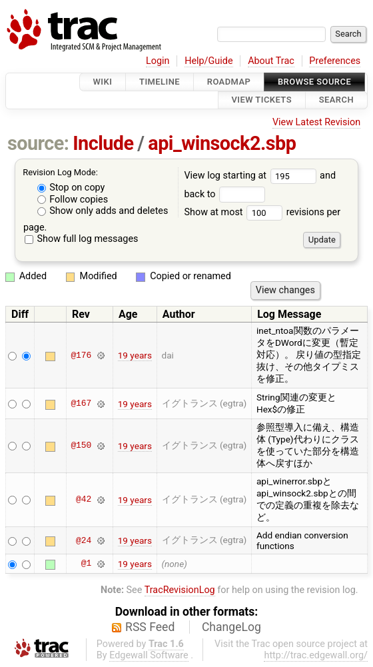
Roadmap (229, 82)
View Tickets (262, 100)
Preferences (334, 61)
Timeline (159, 82)
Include (103, 143)
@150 (81, 446)
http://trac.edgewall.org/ (316, 655)
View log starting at (252, 175)
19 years (135, 355)
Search (336, 100)
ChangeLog (231, 627)
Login (158, 61)
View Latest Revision (316, 122)
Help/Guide (208, 61)
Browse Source (314, 82)
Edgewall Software (148, 655)
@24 (83, 540)
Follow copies (73, 199)
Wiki (103, 82)
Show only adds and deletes (103, 211)
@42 (83, 500)
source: (38, 143)
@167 (81, 404)
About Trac (271, 61)
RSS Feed (150, 627)
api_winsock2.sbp (222, 143)
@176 (81, 355)
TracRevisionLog (180, 590)
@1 (86, 564)
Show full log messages (82, 239)
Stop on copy (71, 187)
